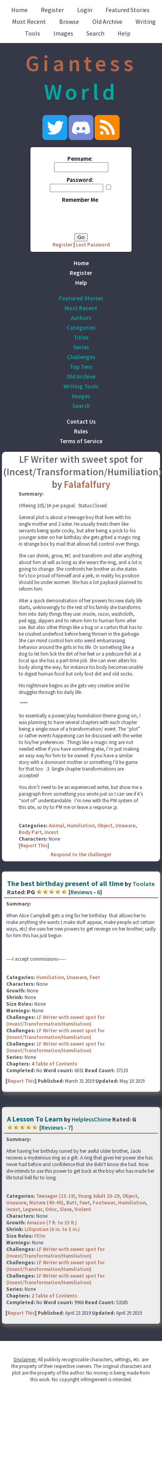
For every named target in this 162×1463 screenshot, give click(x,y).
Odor (51, 1209)
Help (124, 33)
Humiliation (81, 825)
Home (19, 10)
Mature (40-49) (46, 1202)
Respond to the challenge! (81, 854)
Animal (56, 825)
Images (63, 33)
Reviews (81, 892)
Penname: (80, 158)
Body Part (30, 832)
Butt (71, 1202)
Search (95, 33)
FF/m (39, 1236)
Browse (69, 21)
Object (105, 825)
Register (52, 10)
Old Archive (107, 21)
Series (81, 347)
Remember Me (80, 199)
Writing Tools (81, 386)
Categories (81, 327)
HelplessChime (91, 1119)
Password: (80, 179)
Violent (82, 1209)
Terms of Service (81, 441)
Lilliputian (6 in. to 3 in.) (52, 1229)
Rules (81, 431)
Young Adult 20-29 (99, 1196)
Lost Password (93, 244)
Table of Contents (56, 1063)
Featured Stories (128, 10)
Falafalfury (87, 484)
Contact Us (81, 421)
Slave (66, 1209)
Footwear (104, 1202)
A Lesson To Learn (35, 1118)
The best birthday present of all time (65, 883)
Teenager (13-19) (56, 1196)
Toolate (143, 884)
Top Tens (81, 366)
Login (84, 10)
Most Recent (29, 21)
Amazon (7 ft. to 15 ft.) (52, 1222)
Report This (34, 845)
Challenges (81, 357)
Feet (95, 977)
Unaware (125, 825)
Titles (81, 337)
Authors (81, 318)
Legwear (32, 1209)
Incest (51, 832)
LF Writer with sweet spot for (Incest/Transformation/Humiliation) (55, 1020)
